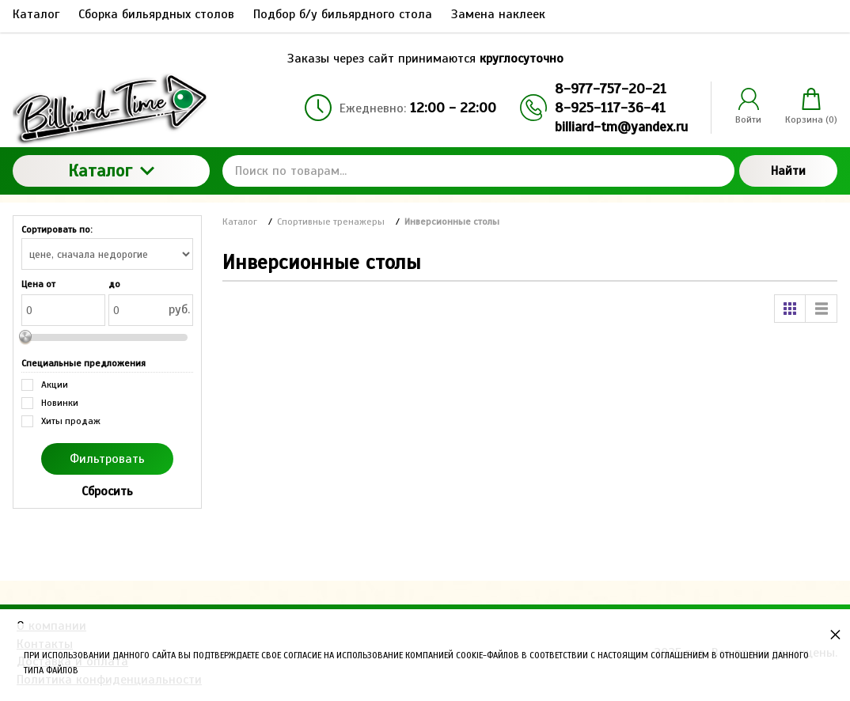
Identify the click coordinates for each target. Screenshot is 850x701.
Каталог (111, 170)
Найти (788, 171)
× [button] (835, 634)
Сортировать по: (57, 229)
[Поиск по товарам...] (478, 171)
